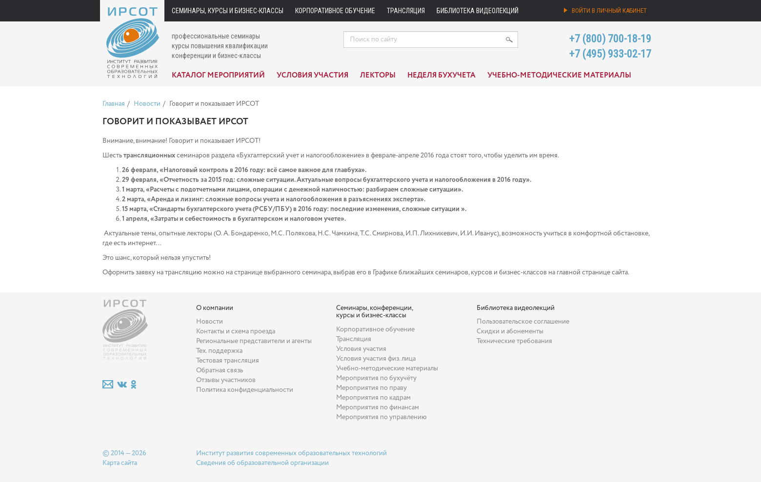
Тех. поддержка (219, 351)
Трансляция (406, 11)
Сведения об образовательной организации (262, 463)
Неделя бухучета (441, 75)
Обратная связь (219, 370)
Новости (147, 104)
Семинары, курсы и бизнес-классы (227, 11)
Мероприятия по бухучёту (376, 378)
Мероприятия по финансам (377, 407)
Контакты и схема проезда (235, 331)
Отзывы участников (226, 380)
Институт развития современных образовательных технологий (291, 453)
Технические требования (514, 341)
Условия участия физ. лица (376, 359)
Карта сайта (119, 463)
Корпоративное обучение (335, 11)
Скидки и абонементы (510, 331)
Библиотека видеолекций (478, 11)
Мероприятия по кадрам (373, 398)
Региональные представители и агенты (254, 341)
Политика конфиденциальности (244, 390)
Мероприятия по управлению (381, 417)
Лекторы (378, 75)
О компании (214, 308)
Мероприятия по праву (371, 388)
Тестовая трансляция (227, 361)
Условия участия (312, 75)
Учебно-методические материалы (559, 75)
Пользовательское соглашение (523, 322)
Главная (113, 104)
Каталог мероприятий (218, 75)
